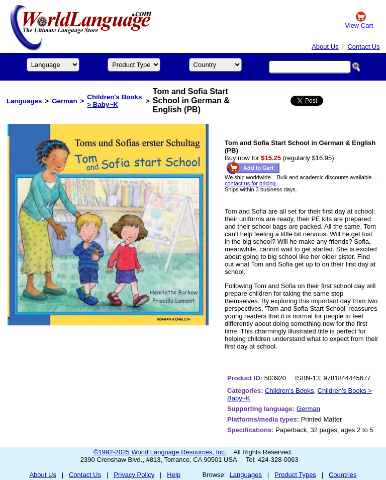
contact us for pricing (250, 183)
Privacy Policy (134, 474)
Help (173, 474)
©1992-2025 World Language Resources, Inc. (159, 452)
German (64, 101)
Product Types (295, 474)
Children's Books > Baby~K (114, 100)
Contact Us (363, 46)
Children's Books (289, 390)
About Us (325, 46)
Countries (343, 474)
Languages (24, 101)
